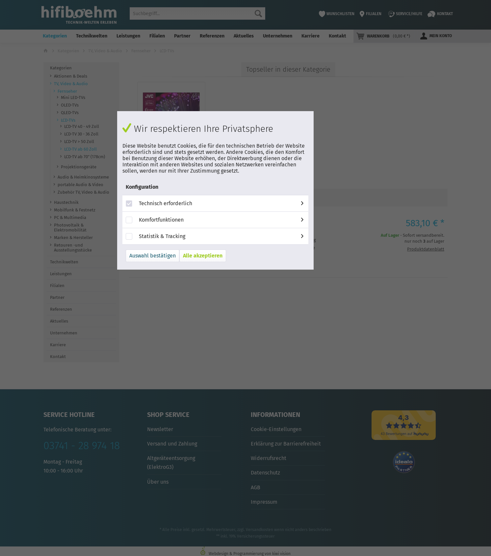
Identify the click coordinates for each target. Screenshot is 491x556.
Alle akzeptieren (202, 256)
